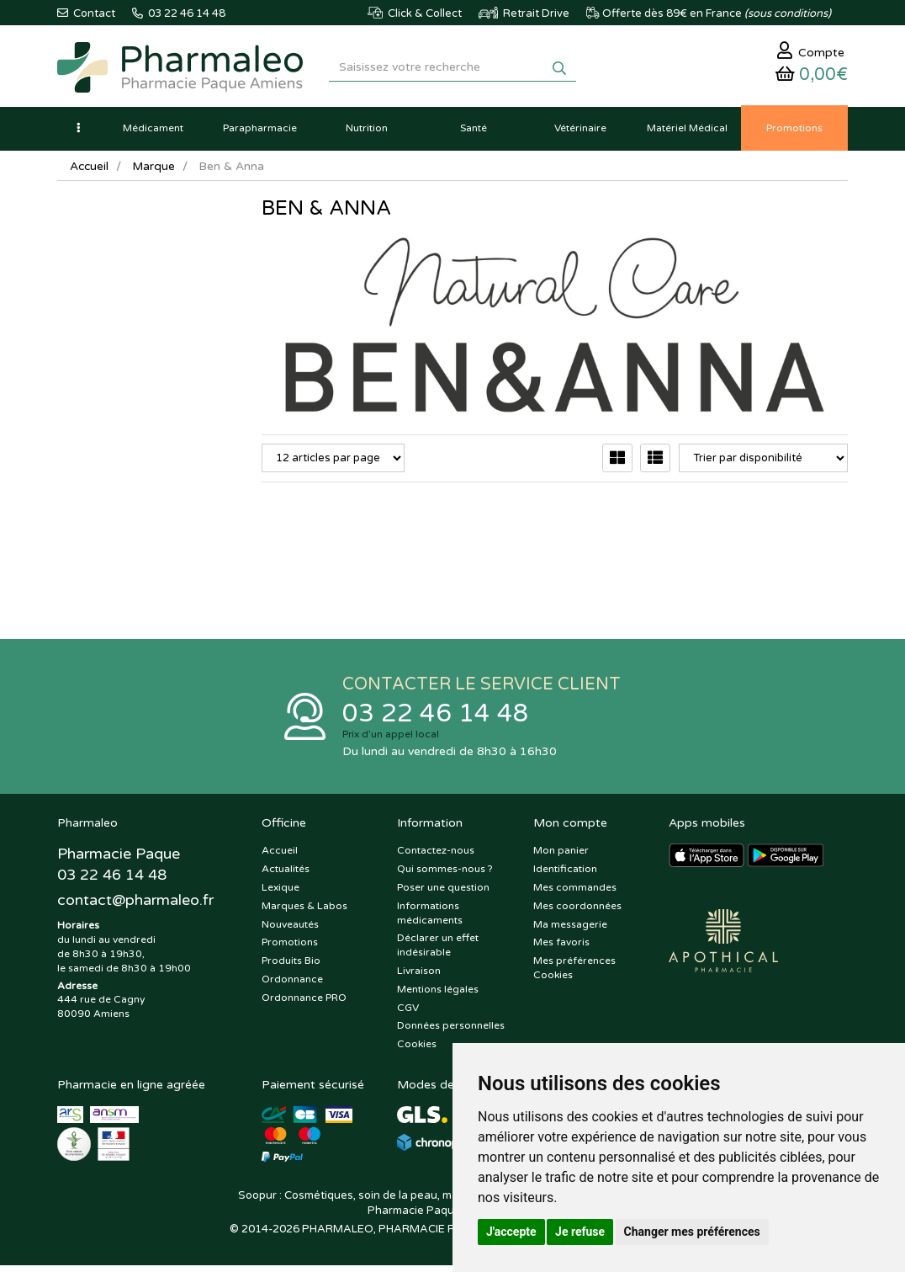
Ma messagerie (570, 930)
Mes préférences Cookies (574, 974)
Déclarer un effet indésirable (438, 952)
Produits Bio (291, 966)
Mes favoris (561, 949)
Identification (565, 875)
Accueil (90, 170)
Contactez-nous (435, 857)
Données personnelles (451, 1032)
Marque (155, 170)
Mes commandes (575, 893)
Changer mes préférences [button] (692, 1231)
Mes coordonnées (577, 912)
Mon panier (561, 857)
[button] (78, 132)
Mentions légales (438, 995)
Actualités (286, 875)
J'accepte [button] (511, 1231)
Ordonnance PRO (304, 1003)
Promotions (290, 949)
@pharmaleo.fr (135, 906)
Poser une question (443, 893)
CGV (408, 1013)
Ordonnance (292, 985)
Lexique (280, 893)
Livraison (419, 976)
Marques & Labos (304, 912)
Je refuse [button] (580, 1231)
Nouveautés (290, 930)
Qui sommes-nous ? (445, 875)
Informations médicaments (430, 919)
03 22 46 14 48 (435, 718)
